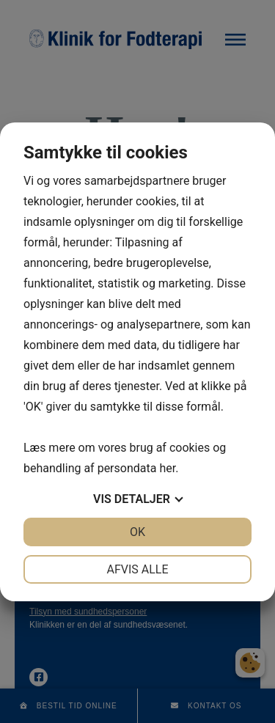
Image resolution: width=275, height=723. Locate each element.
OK (137, 532)
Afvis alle (137, 569)
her (167, 468)
